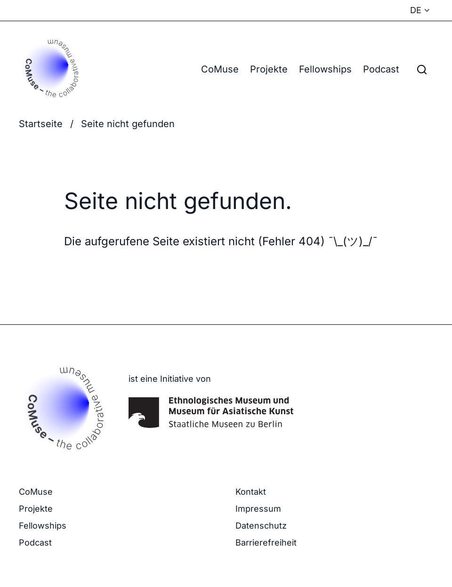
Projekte (269, 69)
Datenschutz (261, 526)
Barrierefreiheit (266, 542)
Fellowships (325, 69)
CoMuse (220, 69)
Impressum (258, 509)
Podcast (381, 69)
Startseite (41, 123)
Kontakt (250, 492)
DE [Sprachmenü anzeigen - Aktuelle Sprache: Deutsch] (415, 10)
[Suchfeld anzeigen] (422, 69)
